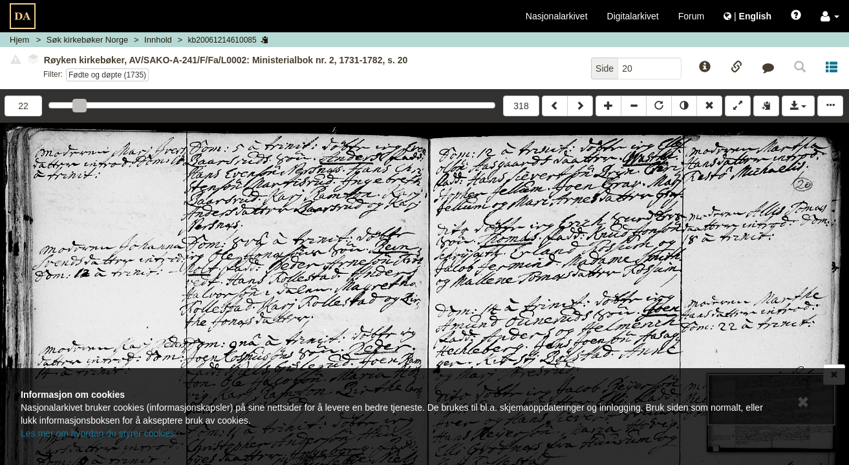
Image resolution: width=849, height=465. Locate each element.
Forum (691, 16)
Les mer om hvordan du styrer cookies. (99, 433)
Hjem (19, 40)
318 (520, 106)
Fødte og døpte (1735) (107, 74)
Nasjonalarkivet (557, 16)
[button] (830, 16)
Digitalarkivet (633, 16)
